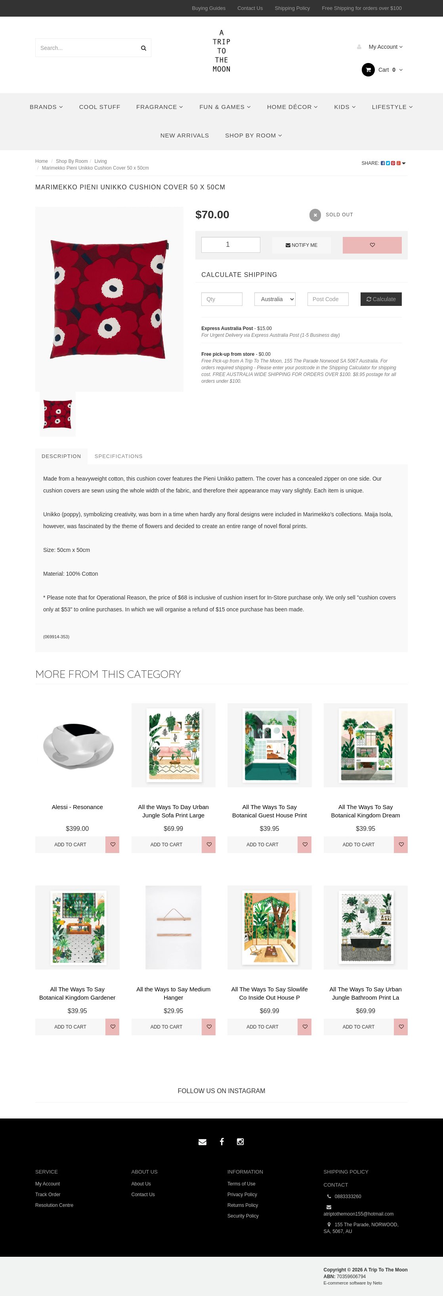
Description (61, 456)
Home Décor (293, 106)
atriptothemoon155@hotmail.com (359, 1210)
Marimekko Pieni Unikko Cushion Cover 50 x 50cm (95, 168)
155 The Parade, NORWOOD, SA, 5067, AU (361, 1228)
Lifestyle (392, 106)
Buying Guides (209, 8)
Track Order (48, 1194)
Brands (46, 106)
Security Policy (243, 1216)
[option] (109, 299)
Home (41, 161)
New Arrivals (184, 135)
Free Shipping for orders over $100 (362, 8)
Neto (377, 1283)
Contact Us (250, 8)
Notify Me (301, 245)
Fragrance (159, 106)
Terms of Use (241, 1184)
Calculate (381, 299)
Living (100, 161)
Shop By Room (254, 135)
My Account (378, 46)
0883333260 (342, 1196)
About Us (141, 1184)
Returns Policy (242, 1205)
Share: (384, 163)
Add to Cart (70, 844)
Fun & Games (225, 106)
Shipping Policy (292, 8)
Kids (345, 106)
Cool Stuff (99, 106)
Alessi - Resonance (77, 807)
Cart (382, 69)
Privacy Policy (242, 1194)
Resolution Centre (54, 1205)
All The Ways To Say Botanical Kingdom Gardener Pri (77, 997)
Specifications (119, 456)
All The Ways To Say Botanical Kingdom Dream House (365, 815)
